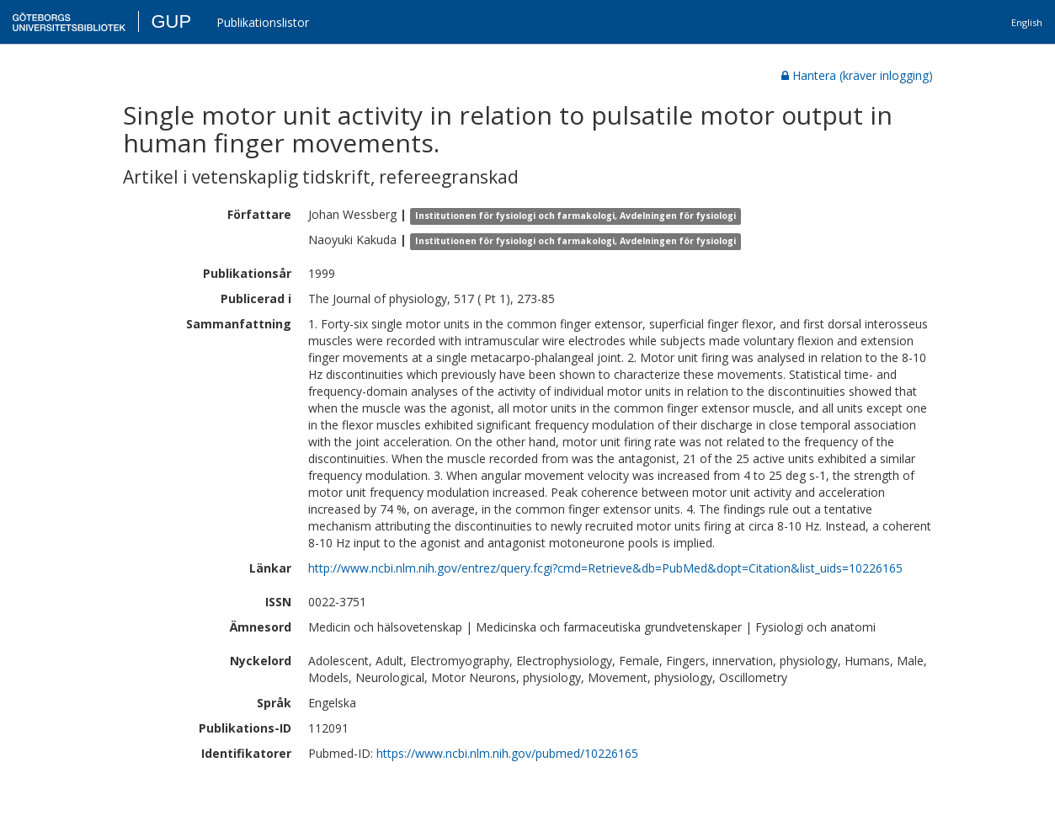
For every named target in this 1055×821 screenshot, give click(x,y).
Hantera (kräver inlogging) (857, 75)
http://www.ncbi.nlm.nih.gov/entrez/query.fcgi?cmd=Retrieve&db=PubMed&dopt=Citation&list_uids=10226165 (605, 568)
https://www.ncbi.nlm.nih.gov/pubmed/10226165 (507, 753)
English (1026, 22)
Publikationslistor (262, 22)
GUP (171, 21)
